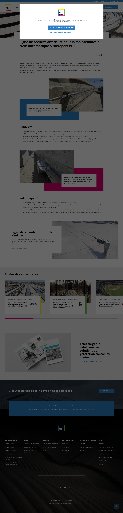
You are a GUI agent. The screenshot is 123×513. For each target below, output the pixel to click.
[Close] (100, 7)
